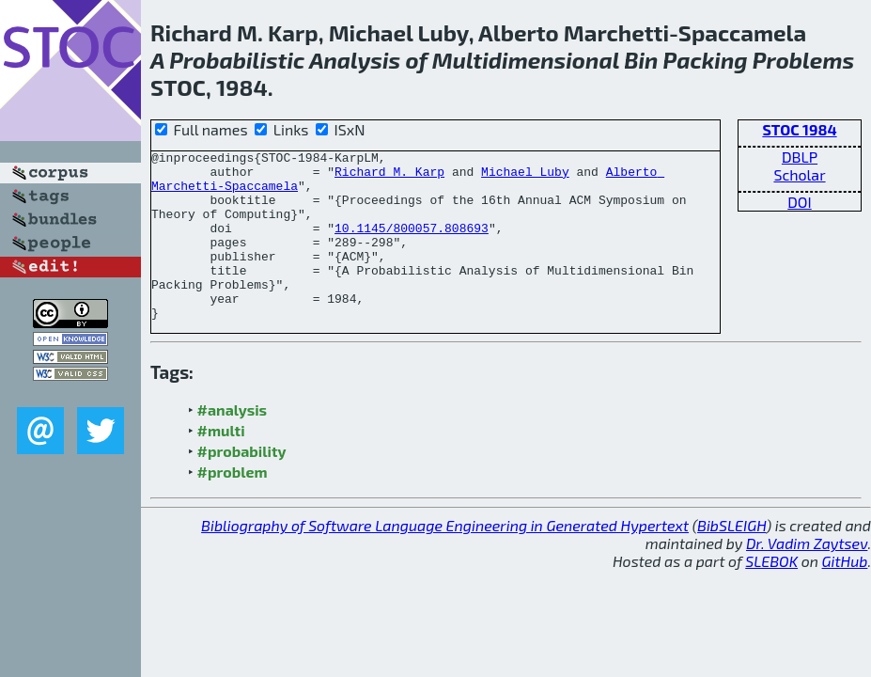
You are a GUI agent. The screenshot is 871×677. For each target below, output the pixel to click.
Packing (705, 59)
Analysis (354, 59)
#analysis (232, 443)
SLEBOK (771, 595)
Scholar (799, 174)
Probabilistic (236, 59)
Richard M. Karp (389, 176)
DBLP (799, 156)
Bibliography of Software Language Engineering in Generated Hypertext (445, 559)
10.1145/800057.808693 (411, 244)
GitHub (845, 595)
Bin (641, 59)
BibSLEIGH (731, 559)
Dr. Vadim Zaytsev (806, 577)
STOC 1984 (799, 129)
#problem (232, 505)
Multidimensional (525, 59)
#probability (242, 485)
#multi (221, 464)
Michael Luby (525, 176)
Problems (803, 59)
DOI (799, 202)
